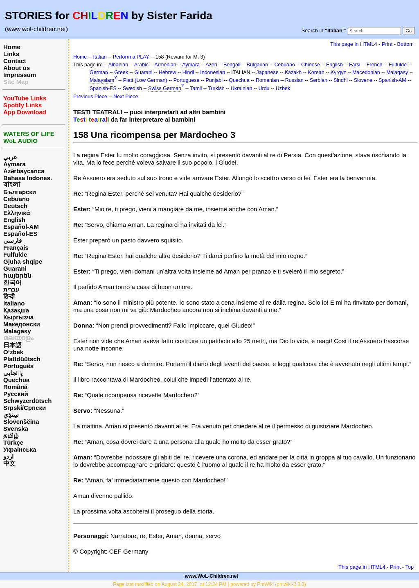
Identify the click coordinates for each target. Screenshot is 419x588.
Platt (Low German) (145, 80)
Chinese (310, 65)
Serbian (318, 80)
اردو (8, 456)
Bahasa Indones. (27, 177)
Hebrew (167, 72)
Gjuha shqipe (22, 261)
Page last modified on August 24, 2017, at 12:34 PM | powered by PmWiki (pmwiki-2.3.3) (209, 584)
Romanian (267, 80)
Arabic (141, 65)
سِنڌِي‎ (11, 414)
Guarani (15, 268)
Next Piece (125, 97)
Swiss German (164, 88)
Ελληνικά (16, 212)
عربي (10, 157)
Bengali (232, 65)
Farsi (354, 65)
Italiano (14, 303)
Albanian (118, 65)
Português (18, 365)
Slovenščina (21, 421)
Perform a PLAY (131, 57)
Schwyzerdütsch (27, 400)
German (99, 72)
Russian (294, 80)
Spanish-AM (392, 80)
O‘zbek (13, 351)
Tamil (196, 88)
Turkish (216, 88)
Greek (121, 72)
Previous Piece (90, 97)
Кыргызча (18, 317)
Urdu (264, 88)
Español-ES (20, 233)
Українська (19, 449)
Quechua (16, 379)
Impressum (19, 74)
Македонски (21, 324)
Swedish (132, 88)
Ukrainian (241, 88)
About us (16, 67)
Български (19, 191)
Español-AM (21, 226)
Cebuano (16, 198)
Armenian (165, 65)
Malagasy (17, 331)
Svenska (15, 428)
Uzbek (283, 88)
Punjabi (214, 80)
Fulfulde (15, 254)
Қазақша (16, 310)
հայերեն (17, 275)
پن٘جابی (13, 372)
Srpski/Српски (24, 407)
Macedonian (366, 72)
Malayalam (102, 80)
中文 (9, 463)
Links (11, 53)
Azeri (211, 65)
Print (387, 44)
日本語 (12, 344)
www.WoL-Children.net (212, 576)
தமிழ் (10, 435)
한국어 (12, 282)
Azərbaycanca (24, 170)
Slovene (363, 80)
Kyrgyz (338, 72)
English (14, 219)
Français (16, 247)
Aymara (14, 164)
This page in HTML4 (353, 44)
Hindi (188, 72)
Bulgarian (257, 65)
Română (15, 386)
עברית (11, 289)
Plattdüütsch (22, 358)
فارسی (12, 240)
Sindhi (340, 80)
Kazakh (293, 72)
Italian (99, 57)
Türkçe (13, 442)
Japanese (268, 72)
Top (409, 567)
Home (11, 46)
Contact (14, 60)
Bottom (405, 44)
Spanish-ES (103, 88)
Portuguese (186, 80)
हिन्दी (9, 296)
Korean (316, 72)
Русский (15, 393)
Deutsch (15, 205)
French (375, 65)
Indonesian (212, 72)
